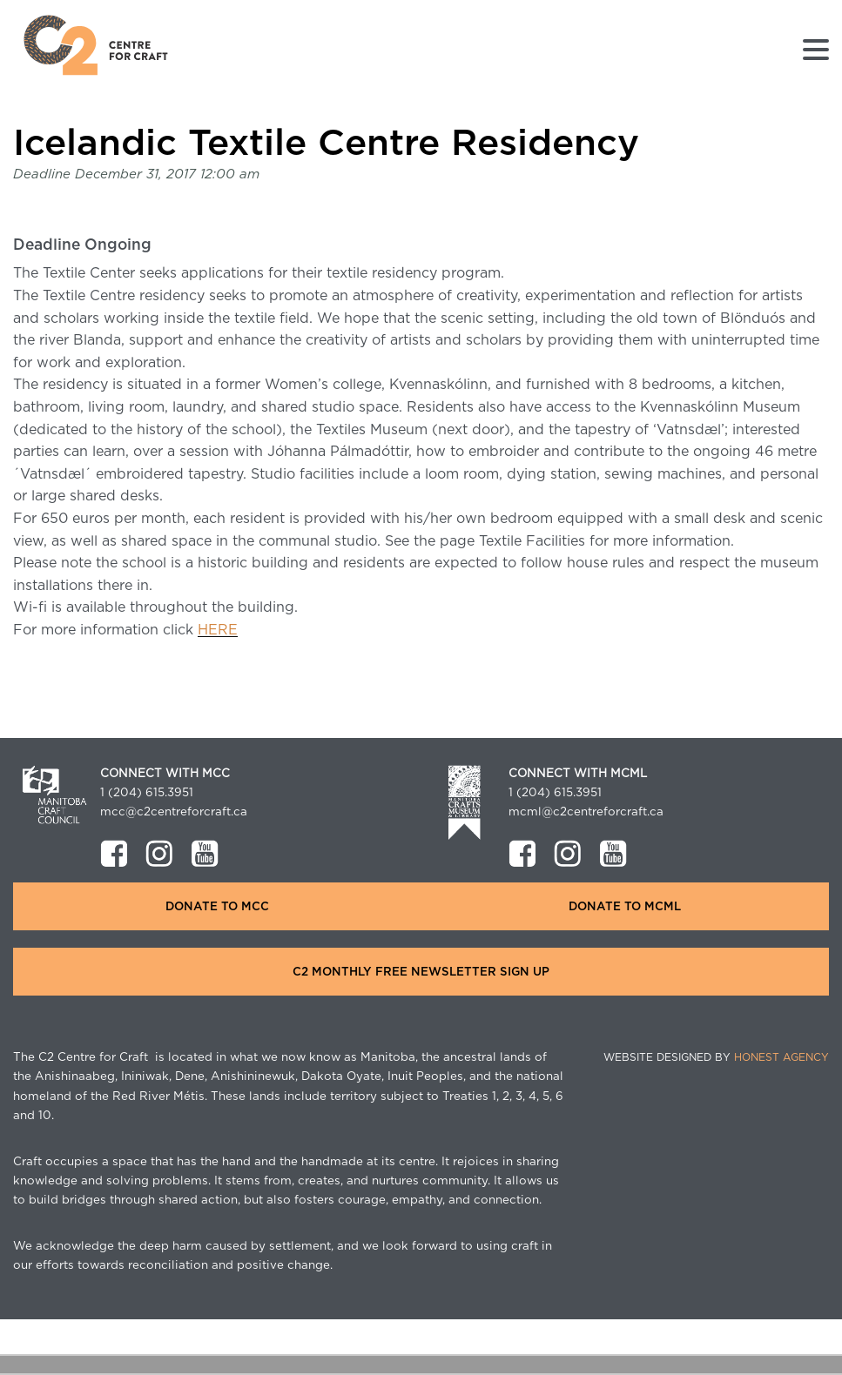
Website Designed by (716, 1057)
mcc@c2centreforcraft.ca (173, 812)
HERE (218, 630)
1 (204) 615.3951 (146, 793)
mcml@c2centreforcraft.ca (586, 812)
